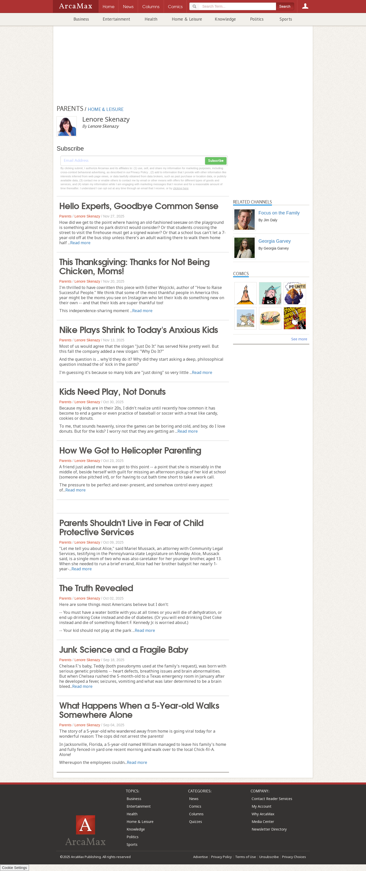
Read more (80, 242)
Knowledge (225, 19)
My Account (261, 806)
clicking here (181, 188)
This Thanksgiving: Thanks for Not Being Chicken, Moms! (134, 265)
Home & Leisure (187, 19)
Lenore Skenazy (87, 216)
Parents (65, 216)
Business (81, 19)
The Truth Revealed (96, 587)
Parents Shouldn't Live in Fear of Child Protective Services (131, 526)
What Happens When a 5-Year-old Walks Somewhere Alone (139, 709)
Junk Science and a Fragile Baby (123, 648)
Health (151, 19)
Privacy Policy (221, 856)
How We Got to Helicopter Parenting (130, 449)
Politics (257, 19)
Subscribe (215, 161)
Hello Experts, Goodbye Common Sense (138, 205)
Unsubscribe (269, 856)
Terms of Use (245, 856)
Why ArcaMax (263, 813)
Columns (196, 813)
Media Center (263, 821)
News (194, 798)
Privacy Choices (294, 856)
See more (299, 339)
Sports (286, 19)
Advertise (200, 856)
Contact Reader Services (272, 798)
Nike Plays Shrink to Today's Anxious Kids (138, 329)
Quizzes (195, 821)
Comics (195, 806)
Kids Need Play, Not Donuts (112, 390)
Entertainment (116, 19)
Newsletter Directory (269, 829)
